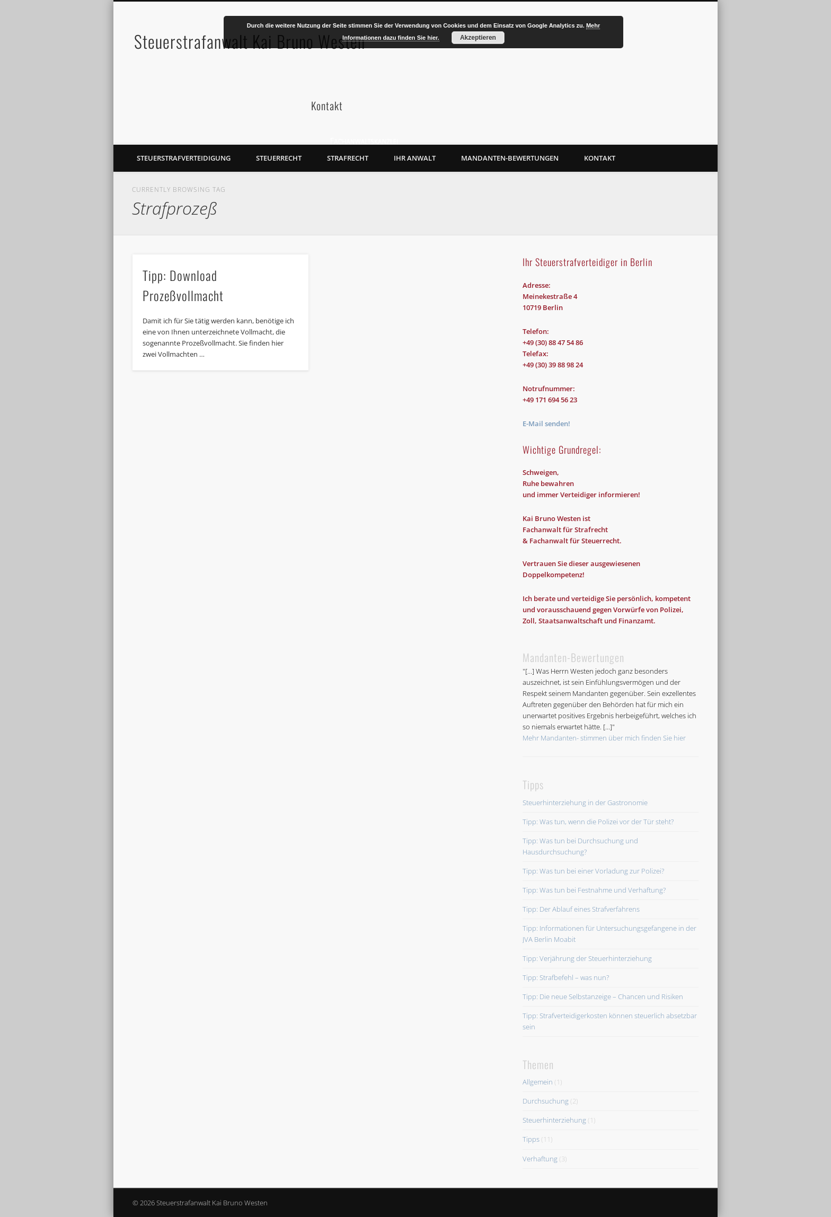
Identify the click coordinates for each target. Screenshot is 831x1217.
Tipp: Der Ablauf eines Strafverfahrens (581, 909)
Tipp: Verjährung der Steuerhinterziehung (587, 958)
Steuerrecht (279, 158)
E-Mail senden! (546, 423)
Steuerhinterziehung (554, 1120)
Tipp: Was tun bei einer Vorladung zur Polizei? (593, 871)
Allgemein (538, 1082)
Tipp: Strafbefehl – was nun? (566, 977)
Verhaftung (540, 1158)
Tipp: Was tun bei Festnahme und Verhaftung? (594, 890)
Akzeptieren (478, 37)
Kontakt (599, 158)
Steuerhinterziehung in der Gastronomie (585, 802)
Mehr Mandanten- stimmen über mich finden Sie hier (604, 738)
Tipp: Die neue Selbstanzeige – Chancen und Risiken (603, 996)
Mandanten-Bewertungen (510, 158)
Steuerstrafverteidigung (184, 158)
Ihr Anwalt (415, 158)
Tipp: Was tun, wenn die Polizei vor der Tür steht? (598, 821)
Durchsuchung (546, 1101)
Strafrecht (347, 158)
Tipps (531, 1139)
